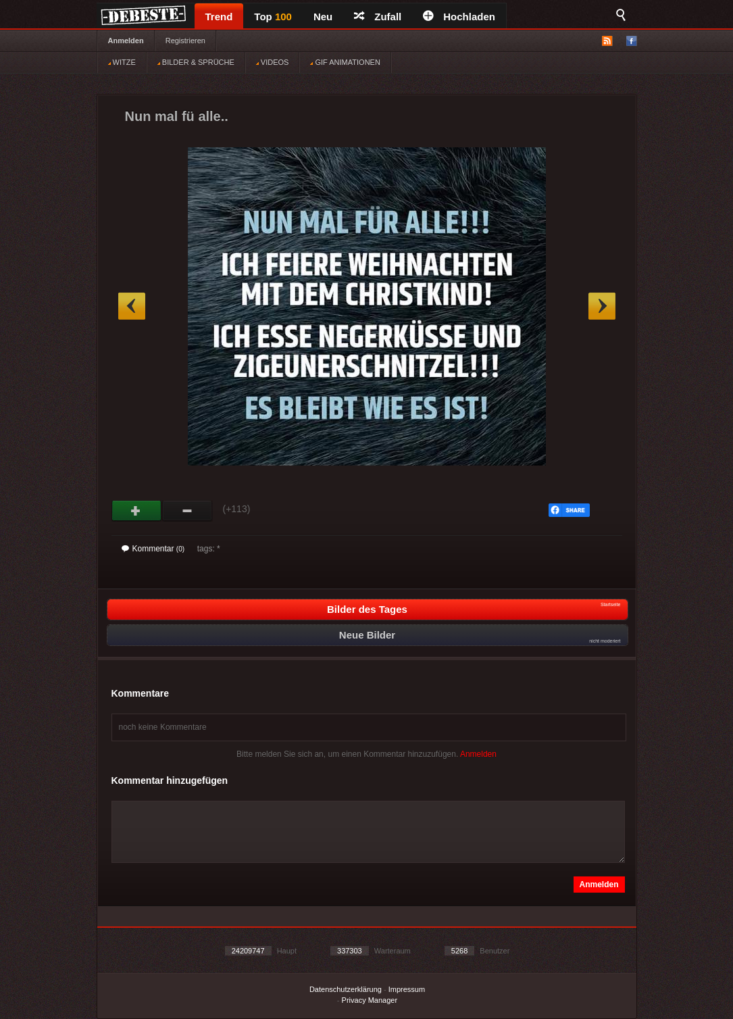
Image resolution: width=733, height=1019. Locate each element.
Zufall (377, 16)
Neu (322, 16)
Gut (136, 511)
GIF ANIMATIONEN (345, 62)
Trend (219, 16)
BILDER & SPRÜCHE (195, 62)
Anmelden (126, 40)
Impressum (406, 989)
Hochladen (459, 16)
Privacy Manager (370, 1000)
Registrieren (185, 40)
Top (273, 16)
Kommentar (153, 548)
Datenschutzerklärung (345, 989)
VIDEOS (272, 62)
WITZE (122, 62)
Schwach (187, 511)
